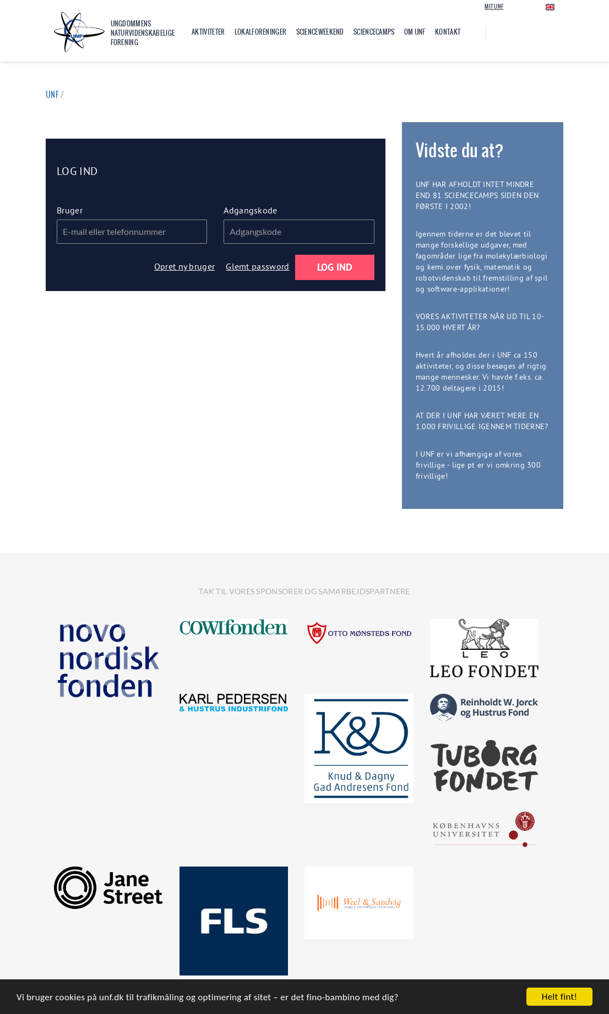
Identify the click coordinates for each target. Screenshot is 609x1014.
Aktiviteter (208, 32)
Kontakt (447, 32)
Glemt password (257, 266)
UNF (52, 95)
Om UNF (415, 32)
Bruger (70, 210)
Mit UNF (494, 6)
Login (520, 6)
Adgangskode (250, 210)
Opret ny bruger (184, 266)
